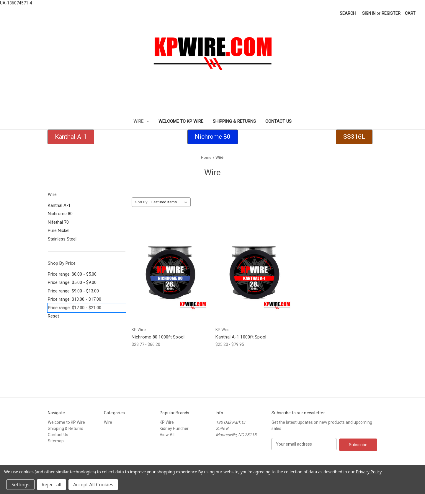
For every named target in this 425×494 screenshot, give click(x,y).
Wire (141, 121)
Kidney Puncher (174, 428)
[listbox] (170, 202)
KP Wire (167, 422)
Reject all (51, 484)
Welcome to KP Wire (180, 121)
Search (348, 13)
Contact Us (278, 121)
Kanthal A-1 (59, 205)
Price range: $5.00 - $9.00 (72, 282)
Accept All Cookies (93, 484)
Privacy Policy (369, 472)
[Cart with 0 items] (410, 13)
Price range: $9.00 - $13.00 (73, 291)
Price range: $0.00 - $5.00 (72, 274)
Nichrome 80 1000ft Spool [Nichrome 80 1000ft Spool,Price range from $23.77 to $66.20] (158, 337)
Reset (53, 316)
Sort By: (141, 202)
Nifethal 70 (58, 222)
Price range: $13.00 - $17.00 (74, 299)
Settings (21, 484)
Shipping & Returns (234, 121)
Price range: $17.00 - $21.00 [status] (74, 307)
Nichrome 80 (60, 213)
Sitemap (56, 441)
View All (167, 434)
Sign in (368, 13)
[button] (71, 137)
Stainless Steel (62, 239)
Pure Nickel (58, 230)
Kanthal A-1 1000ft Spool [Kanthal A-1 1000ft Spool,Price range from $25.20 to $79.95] (240, 337)
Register (391, 13)
